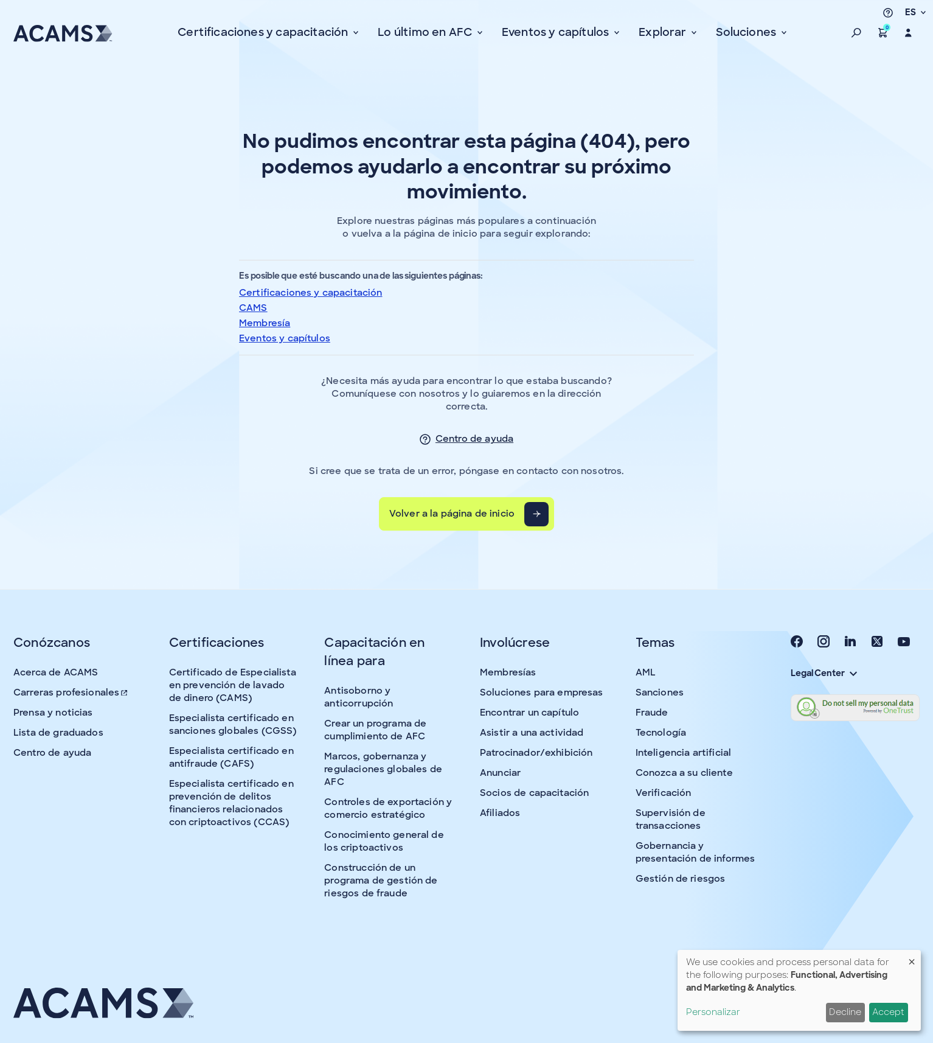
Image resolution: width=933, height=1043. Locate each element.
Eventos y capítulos (284, 338)
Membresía (264, 323)
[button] (856, 33)
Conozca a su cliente (684, 773)
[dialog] (799, 990)
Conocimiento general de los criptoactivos (383, 841)
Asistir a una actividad (531, 733)
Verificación (664, 793)
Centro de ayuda (474, 439)
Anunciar (500, 773)
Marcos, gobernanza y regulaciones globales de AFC (383, 769)
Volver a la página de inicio (452, 514)
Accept (888, 1011)
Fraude (652, 712)
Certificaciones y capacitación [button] (264, 32)
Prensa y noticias (53, 712)
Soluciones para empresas (541, 692)
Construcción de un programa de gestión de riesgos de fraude (380, 880)
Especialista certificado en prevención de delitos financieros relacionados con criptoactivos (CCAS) (231, 803)
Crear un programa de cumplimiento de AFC (375, 729)
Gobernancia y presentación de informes (695, 852)
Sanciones (660, 692)
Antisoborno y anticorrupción (358, 697)
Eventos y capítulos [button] (557, 32)
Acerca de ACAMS (55, 672)
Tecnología (661, 733)
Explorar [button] (664, 32)
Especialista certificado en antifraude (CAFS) (231, 757)
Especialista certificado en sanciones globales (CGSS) (233, 724)
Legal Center (823, 673)
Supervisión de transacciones (671, 819)
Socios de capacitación (534, 793)
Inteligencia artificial (683, 753)
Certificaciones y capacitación (311, 293)
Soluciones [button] (747, 32)
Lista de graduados (58, 733)
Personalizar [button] (713, 1011)
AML (646, 672)
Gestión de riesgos (681, 879)
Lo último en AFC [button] (426, 32)
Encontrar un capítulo (529, 712)
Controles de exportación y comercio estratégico (388, 808)
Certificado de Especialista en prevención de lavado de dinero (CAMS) (232, 685)
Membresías (508, 672)
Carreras (71, 692)
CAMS (253, 308)
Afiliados (500, 813)
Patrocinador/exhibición (536, 753)
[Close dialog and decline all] (912, 957)
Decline (845, 1011)
